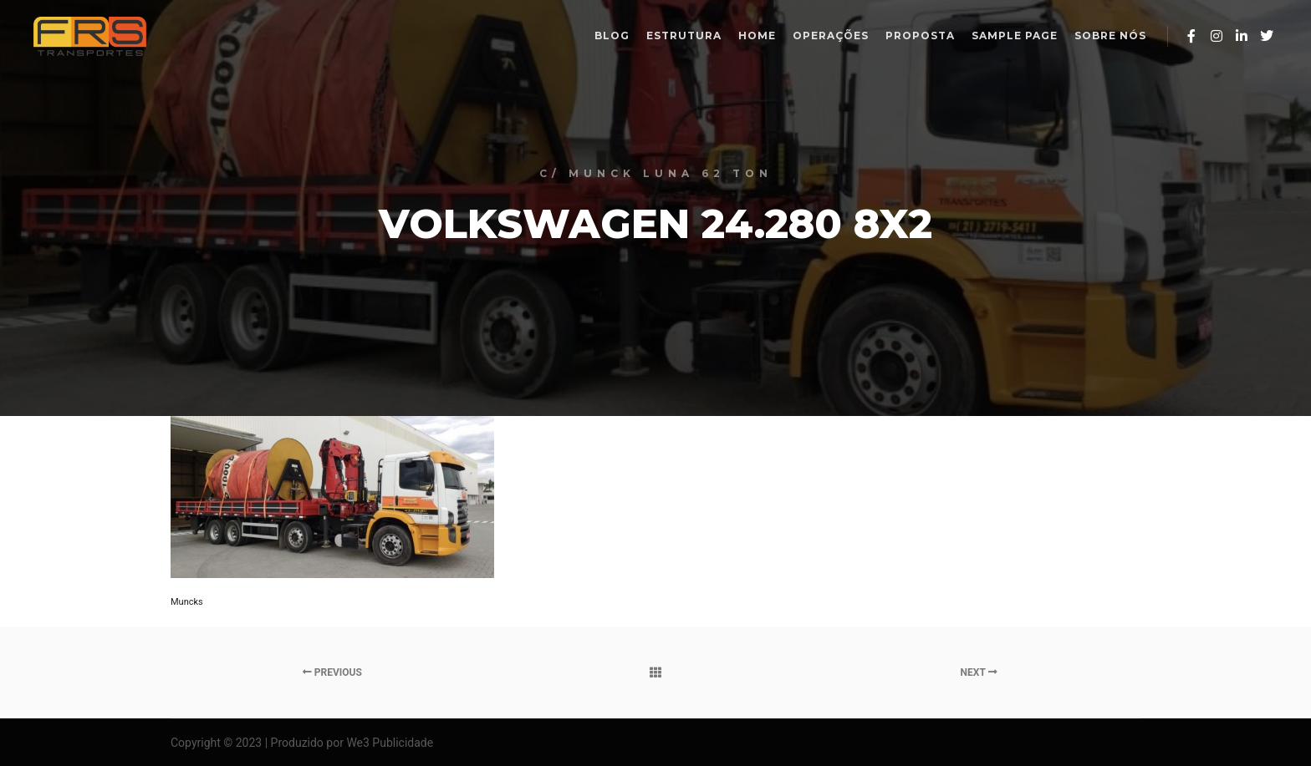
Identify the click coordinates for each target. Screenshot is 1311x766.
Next (979, 672)
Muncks (187, 601)
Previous (332, 672)
